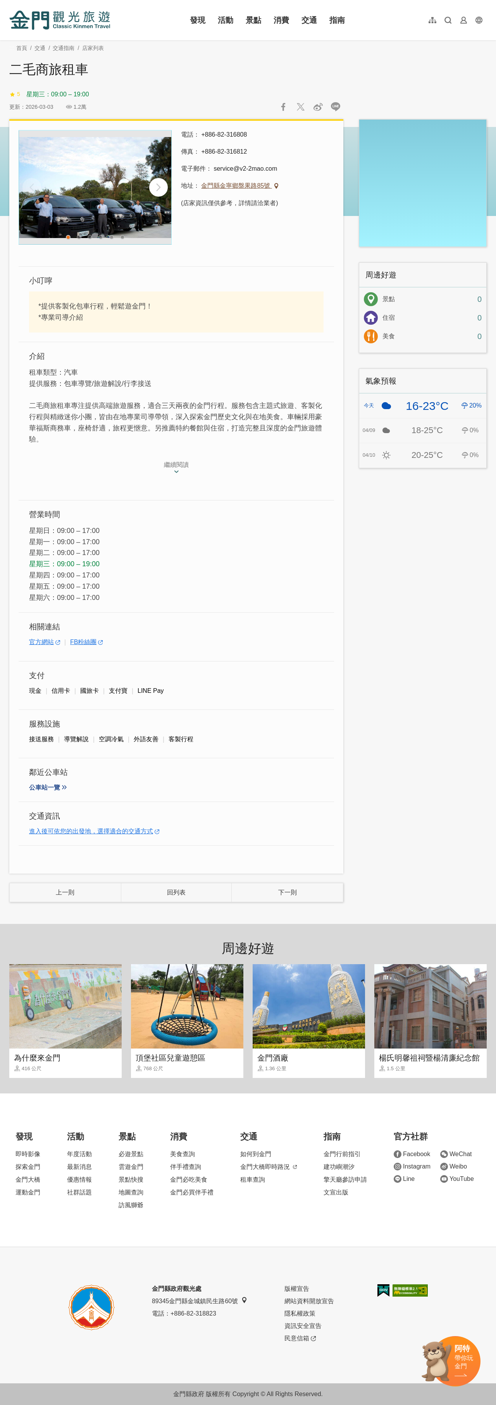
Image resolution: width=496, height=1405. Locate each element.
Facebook (412, 1154)
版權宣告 (296, 1288)
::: (11, 4)
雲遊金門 (131, 1166)
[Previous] (31, 187)
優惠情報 (79, 1179)
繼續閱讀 (176, 464)
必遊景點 (131, 1154)
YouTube (457, 1179)
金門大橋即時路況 (268, 1166)
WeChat (456, 1154)
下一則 (287, 892)
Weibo (453, 1166)
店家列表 (93, 48)
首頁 (21, 48)
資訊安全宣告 (303, 1326)
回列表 (176, 892)
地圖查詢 (131, 1192)
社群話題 (79, 1192)
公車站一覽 (44, 787)
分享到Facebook (283, 107)
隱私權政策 (299, 1313)
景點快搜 (131, 1179)
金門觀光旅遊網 (59, 20)
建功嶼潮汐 (339, 1166)
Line (404, 1179)
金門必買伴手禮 (192, 1192)
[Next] (158, 187)
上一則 (65, 892)
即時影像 (28, 1154)
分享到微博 (318, 107)
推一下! (300, 107)
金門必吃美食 (188, 1179)
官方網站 (41, 642)
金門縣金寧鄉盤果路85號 (236, 185)
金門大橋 (28, 1179)
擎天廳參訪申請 (345, 1179)
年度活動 (79, 1154)
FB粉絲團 (83, 642)
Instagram (412, 1166)
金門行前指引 (342, 1154)
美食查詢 (182, 1154)
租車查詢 (252, 1179)
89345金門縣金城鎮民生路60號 (199, 1300)
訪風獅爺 (131, 1205)
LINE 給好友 (335, 107)
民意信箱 (300, 1338)
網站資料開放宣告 (309, 1301)
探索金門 (28, 1166)
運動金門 (28, 1192)
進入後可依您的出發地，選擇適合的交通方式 (91, 831)
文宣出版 (336, 1192)
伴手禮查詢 (185, 1166)
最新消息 (79, 1166)
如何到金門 (255, 1154)
